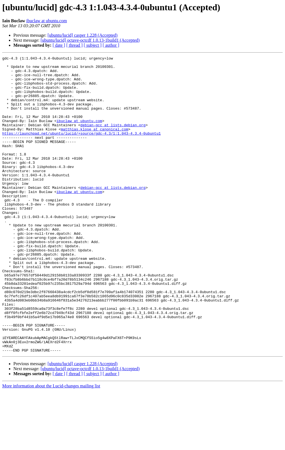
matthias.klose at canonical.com (94, 144)
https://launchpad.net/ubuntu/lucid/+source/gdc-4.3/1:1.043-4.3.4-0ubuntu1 (81, 149)
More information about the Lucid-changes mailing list (51, 445)
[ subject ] (93, 45)
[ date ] (59, 45)
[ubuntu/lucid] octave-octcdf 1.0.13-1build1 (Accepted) (90, 40)
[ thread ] (74, 45)
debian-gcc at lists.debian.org (113, 139)
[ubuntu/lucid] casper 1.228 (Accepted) (82, 35)
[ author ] (111, 45)
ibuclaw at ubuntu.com (46, 20)
